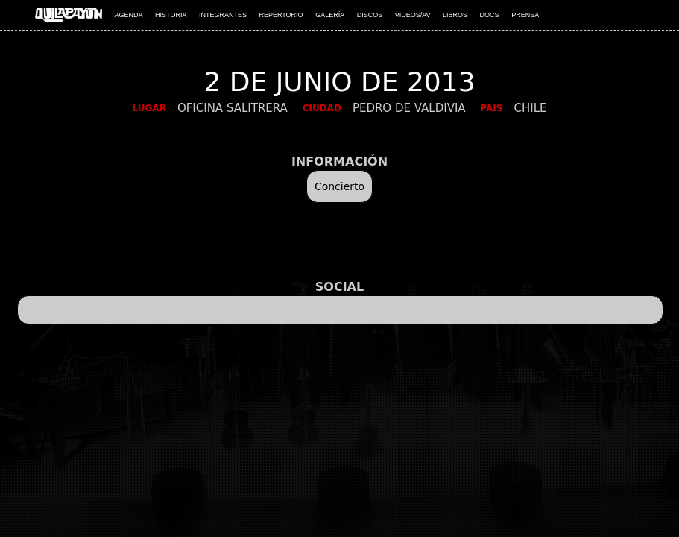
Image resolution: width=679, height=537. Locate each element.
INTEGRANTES (223, 15)
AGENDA (129, 15)
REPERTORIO (281, 15)
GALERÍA (329, 15)
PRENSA (525, 15)
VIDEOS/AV (413, 15)
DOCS (489, 15)
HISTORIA (170, 15)
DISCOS (370, 15)
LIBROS (455, 15)
